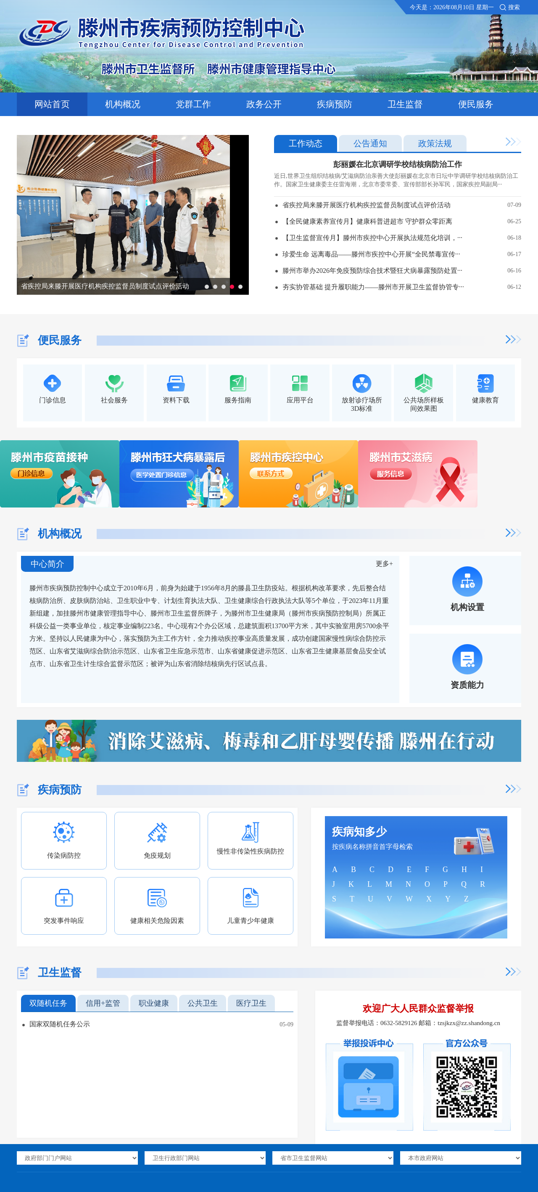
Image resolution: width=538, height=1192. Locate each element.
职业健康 (154, 1003)
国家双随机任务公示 (59, 1024)
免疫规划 (157, 855)
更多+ (384, 563)
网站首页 (52, 104)
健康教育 (485, 400)
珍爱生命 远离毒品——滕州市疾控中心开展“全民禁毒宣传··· (401, 254)
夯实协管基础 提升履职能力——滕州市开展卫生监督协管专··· (401, 287)
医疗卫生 (251, 1003)
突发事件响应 (64, 920)
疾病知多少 (359, 832)
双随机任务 (48, 1003)
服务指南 (237, 400)
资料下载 (176, 400)
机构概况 (122, 104)
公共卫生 (202, 1003)
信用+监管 (103, 1003)
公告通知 (370, 143)
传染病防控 (64, 855)
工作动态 (305, 143)
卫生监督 (405, 104)
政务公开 (264, 104)
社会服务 (114, 400)
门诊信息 (52, 400)
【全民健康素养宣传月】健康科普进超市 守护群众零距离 (401, 221)
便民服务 (475, 104)
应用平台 (300, 400)
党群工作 (193, 104)
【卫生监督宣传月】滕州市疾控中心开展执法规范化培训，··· (401, 238)
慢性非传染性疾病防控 (250, 851)
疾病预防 (334, 104)
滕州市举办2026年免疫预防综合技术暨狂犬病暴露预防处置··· (401, 270)
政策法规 (435, 143)
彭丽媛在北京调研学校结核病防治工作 (397, 164)
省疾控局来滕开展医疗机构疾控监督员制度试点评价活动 (105, 286)
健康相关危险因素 (157, 920)
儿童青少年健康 (250, 920)
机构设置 (467, 607)
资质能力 (467, 685)
